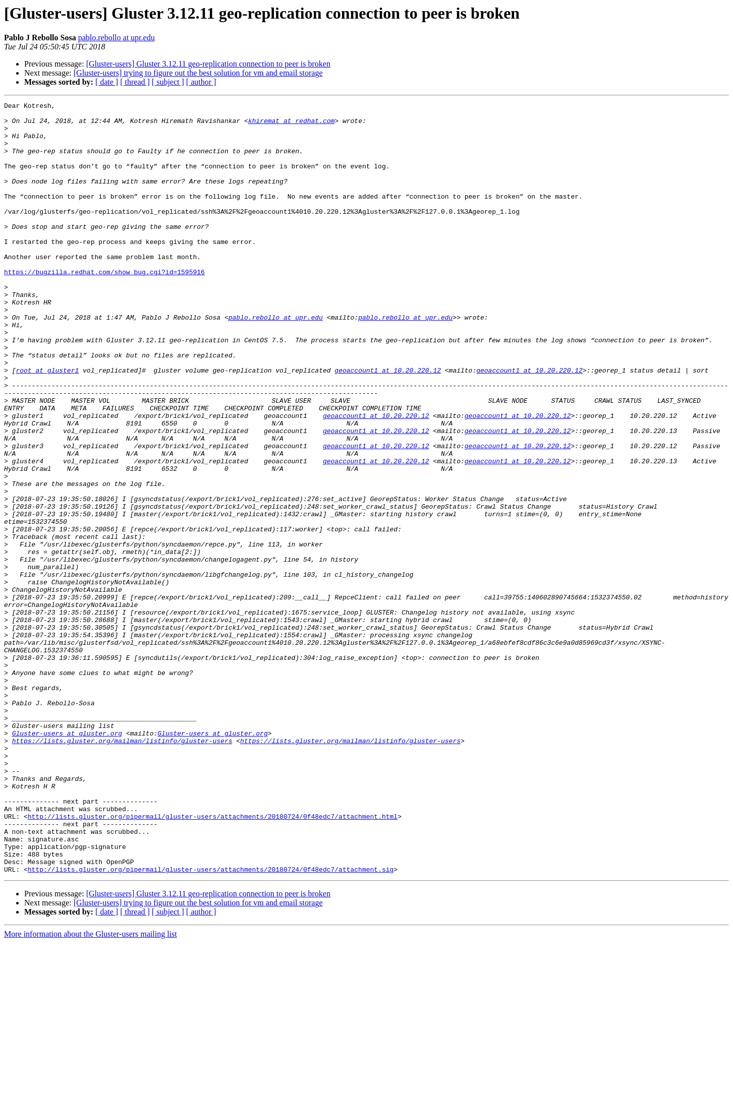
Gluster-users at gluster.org (67, 860)
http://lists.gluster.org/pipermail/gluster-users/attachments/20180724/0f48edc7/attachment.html (213, 959)
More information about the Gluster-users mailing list (90, 1088)
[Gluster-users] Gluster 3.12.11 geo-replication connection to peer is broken (208, 63)
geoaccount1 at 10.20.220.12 (387, 424)
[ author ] (201, 82)
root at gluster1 (47, 424)
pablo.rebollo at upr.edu (116, 37)
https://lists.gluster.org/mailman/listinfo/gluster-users (122, 869)
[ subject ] (168, 82)
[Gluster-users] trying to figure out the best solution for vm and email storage (198, 73)
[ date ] (106, 82)
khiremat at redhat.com (291, 125)
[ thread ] (135, 82)
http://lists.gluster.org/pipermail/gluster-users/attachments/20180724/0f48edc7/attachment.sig (210, 1023)
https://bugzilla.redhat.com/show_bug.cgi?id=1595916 (104, 306)
